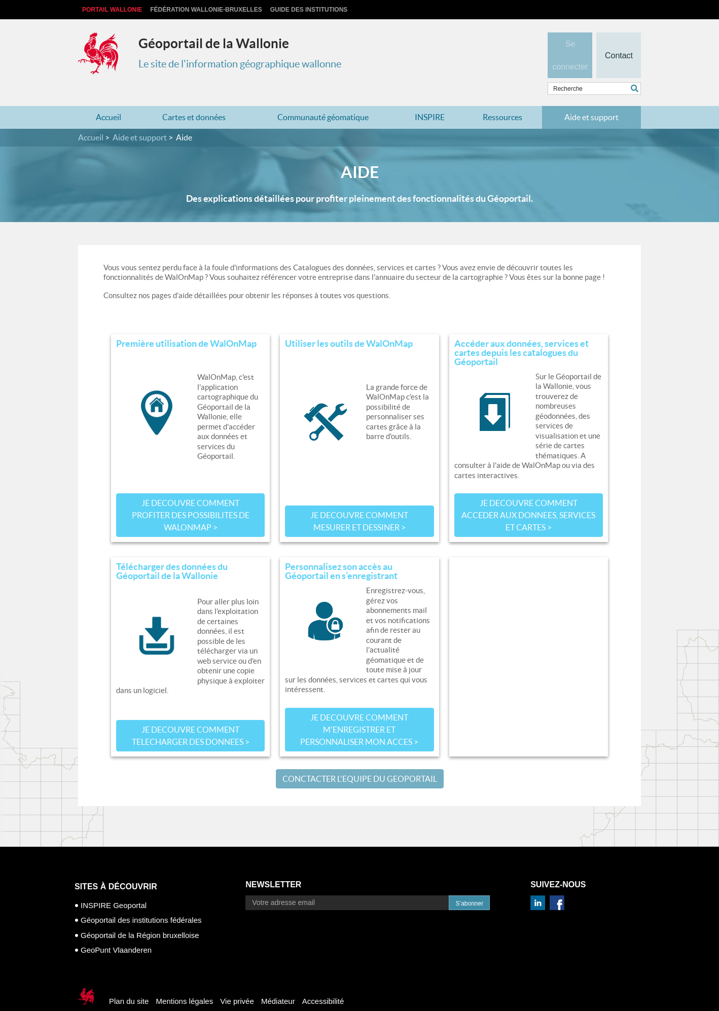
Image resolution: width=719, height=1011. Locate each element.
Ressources (502, 97)
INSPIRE (430, 97)
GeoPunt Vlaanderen (116, 930)
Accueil (108, 97)
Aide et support (591, 97)
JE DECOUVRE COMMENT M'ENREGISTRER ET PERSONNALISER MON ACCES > (359, 709)
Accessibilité (323, 981)
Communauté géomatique (323, 97)
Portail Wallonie (112, 9)
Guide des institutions (309, 9)
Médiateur (278, 981)
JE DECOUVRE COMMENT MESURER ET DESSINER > (359, 501)
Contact (618, 38)
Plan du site (129, 981)
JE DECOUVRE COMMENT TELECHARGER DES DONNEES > (190, 715)
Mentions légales (184, 981)
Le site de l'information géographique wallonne (239, 63)
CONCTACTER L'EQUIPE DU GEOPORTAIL (359, 758)
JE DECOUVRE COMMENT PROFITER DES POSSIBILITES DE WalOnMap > (190, 495)
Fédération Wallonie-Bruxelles (206, 9)
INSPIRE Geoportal (114, 885)
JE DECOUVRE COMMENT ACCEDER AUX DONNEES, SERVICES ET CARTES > (528, 495)
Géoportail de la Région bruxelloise (140, 915)
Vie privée (237, 981)
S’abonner (469, 883)
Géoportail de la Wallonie (213, 43)
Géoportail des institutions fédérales (141, 900)
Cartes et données (194, 97)
